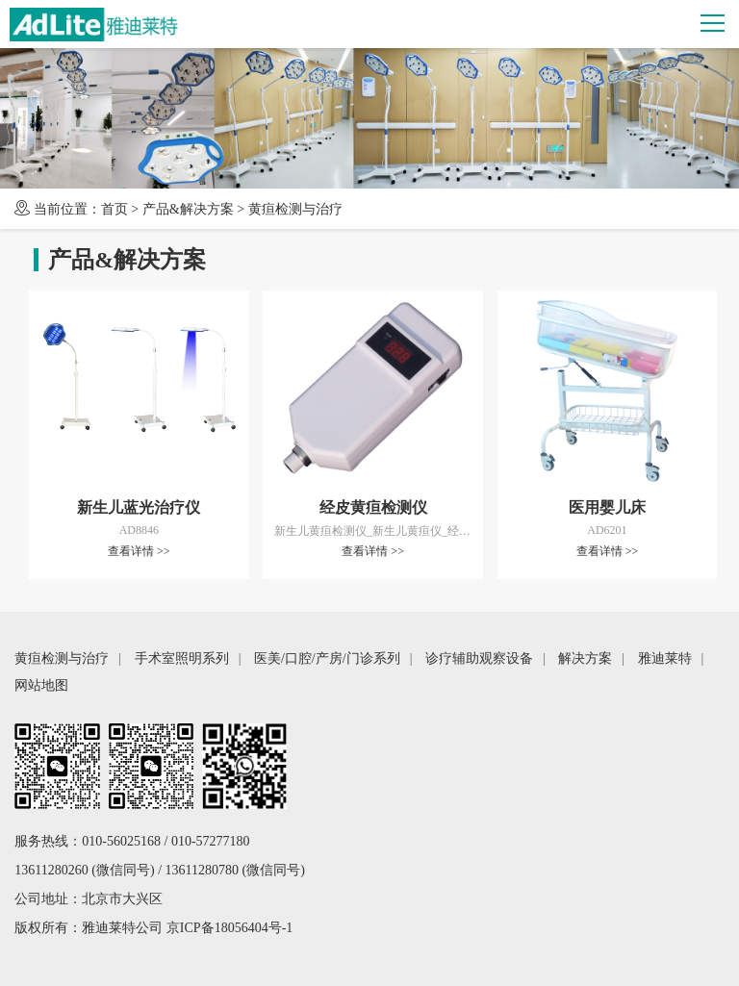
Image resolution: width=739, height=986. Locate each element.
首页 (114, 209)
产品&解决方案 (188, 209)
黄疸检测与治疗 (295, 209)
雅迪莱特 (665, 658)
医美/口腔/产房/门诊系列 (327, 658)
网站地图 (41, 685)
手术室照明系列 (182, 658)
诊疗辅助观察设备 (479, 658)
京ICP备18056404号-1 (229, 928)
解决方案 (585, 658)
